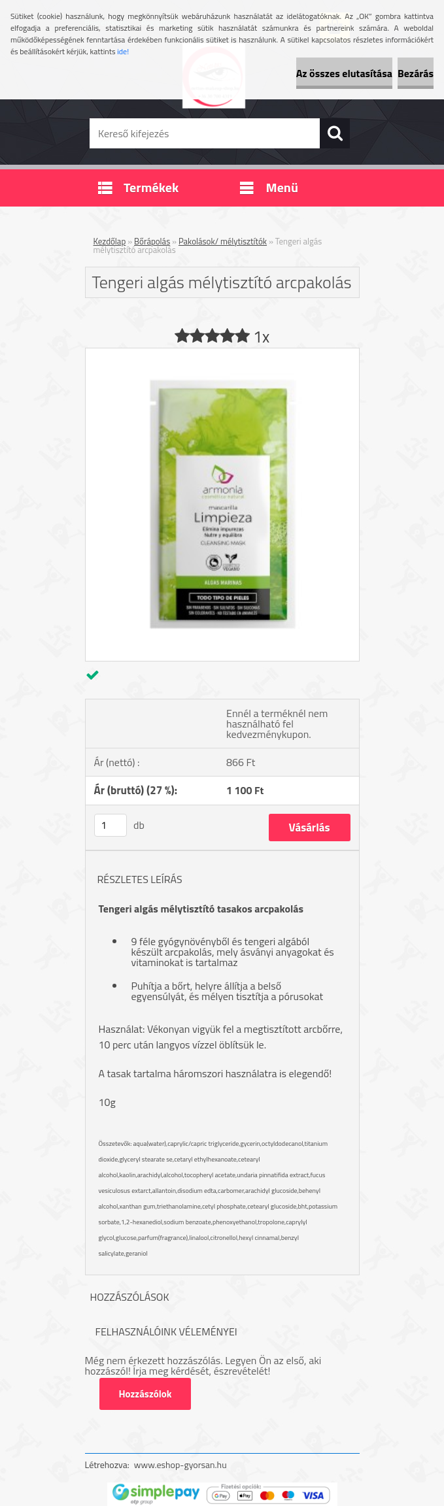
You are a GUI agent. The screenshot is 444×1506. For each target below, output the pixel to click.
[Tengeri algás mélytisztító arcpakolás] (222, 353)
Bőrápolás (152, 241)
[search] (335, 133)
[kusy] (110, 825)
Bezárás (416, 73)
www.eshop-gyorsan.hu (180, 1464)
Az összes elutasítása (344, 73)
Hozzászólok (145, 1393)
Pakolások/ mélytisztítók (223, 241)
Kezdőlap (110, 241)
